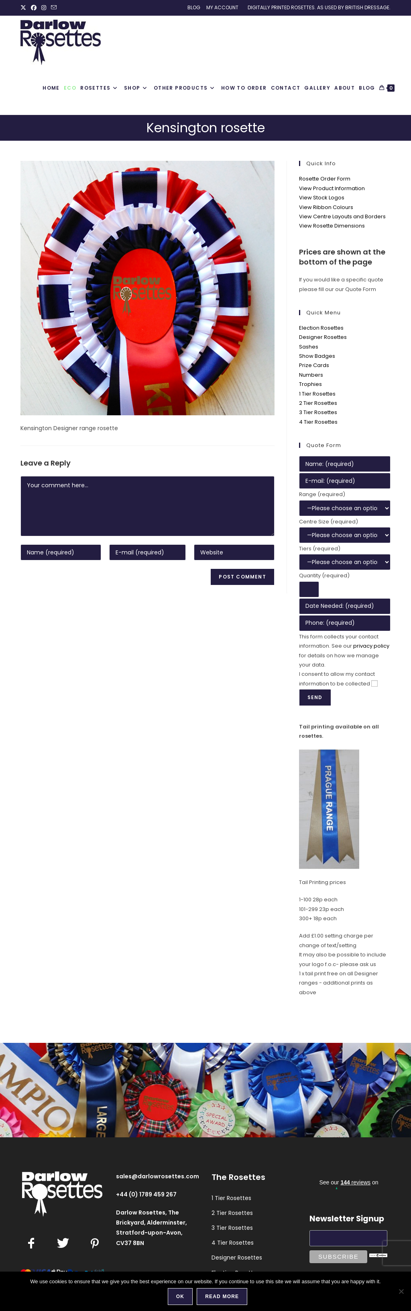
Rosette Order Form (324, 179)
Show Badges (317, 356)
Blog (193, 7)
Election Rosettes (321, 328)
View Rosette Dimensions (332, 226)
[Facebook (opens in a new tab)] (33, 8)
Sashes (308, 347)
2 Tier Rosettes (318, 403)
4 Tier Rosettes (318, 422)
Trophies (310, 384)
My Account (222, 7)
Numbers (311, 375)
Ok (180, 1296)
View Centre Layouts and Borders (342, 216)
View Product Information (332, 188)
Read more (222, 1296)
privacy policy (371, 646)
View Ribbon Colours (326, 207)
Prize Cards (314, 365)
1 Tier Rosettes (317, 394)
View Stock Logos (321, 197)
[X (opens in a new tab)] (24, 8)
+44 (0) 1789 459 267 (146, 1194)
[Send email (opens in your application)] (54, 8)
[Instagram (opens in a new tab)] (44, 8)
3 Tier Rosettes (318, 412)
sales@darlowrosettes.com (157, 1176)
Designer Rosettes (323, 337)
